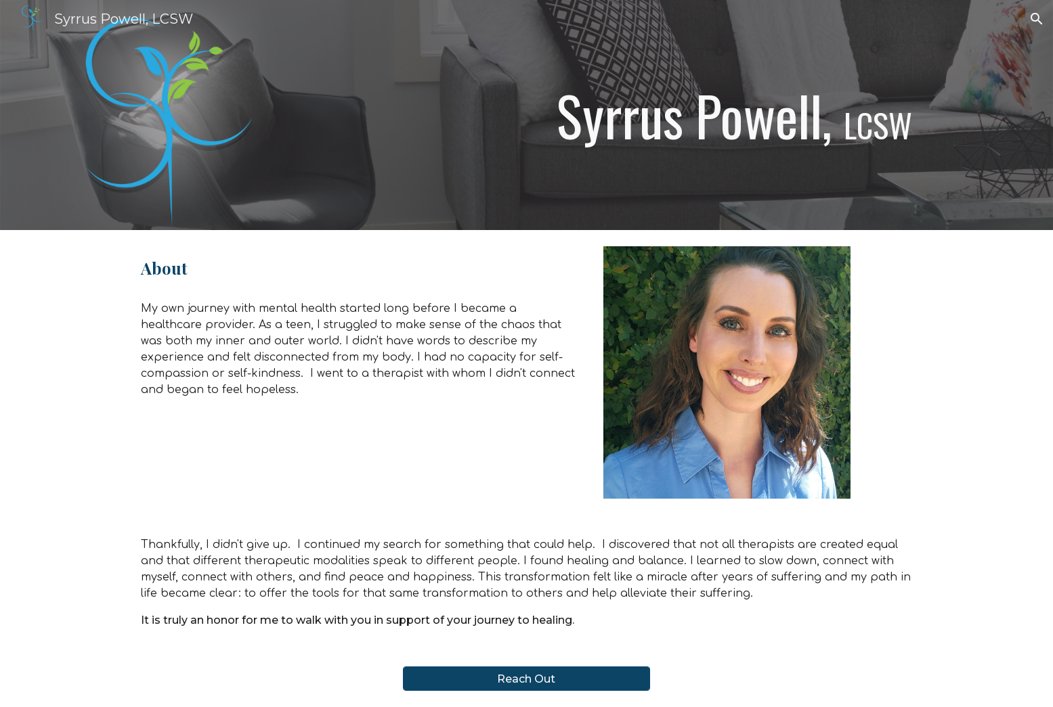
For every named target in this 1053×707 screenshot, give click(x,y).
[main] (660, 115)
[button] (1036, 19)
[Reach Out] (526, 679)
